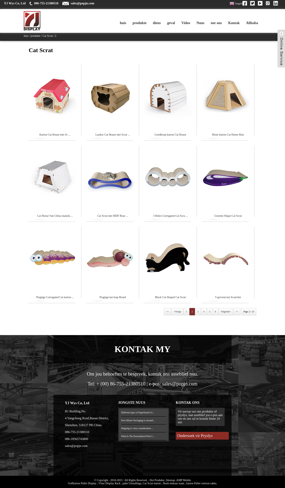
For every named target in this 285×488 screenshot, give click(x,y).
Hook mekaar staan (174, 483)
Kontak (234, 23)
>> (237, 311)
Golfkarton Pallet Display (82, 483)
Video (185, 23)
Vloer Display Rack (109, 483)
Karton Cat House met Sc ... (54, 134)
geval (171, 23)
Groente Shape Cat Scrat (228, 215)
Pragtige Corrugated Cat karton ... (55, 297)
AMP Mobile (183, 480)
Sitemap (171, 480)
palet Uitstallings (132, 483)
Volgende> (226, 311)
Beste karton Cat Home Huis (228, 134)
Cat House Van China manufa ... (55, 215)
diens (157, 23)
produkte (140, 23)
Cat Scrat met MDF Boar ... (112, 215)
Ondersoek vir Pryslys (195, 435)
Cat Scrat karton (152, 483)
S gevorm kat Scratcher (228, 297)
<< (167, 311)
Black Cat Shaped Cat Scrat (170, 297)
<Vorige (177, 311)
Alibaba (252, 23)
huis (123, 23)
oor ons (216, 23)
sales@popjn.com (82, 3)
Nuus (200, 23)
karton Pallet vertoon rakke (201, 483)
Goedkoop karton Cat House (170, 134)
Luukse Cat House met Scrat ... (112, 134)
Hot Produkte (157, 480)
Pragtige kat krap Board (113, 297)
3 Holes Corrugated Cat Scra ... (170, 215)
